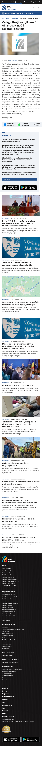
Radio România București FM (9, 597)
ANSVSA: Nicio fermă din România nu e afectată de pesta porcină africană (21, 142)
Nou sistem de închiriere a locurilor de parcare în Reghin (21, 522)
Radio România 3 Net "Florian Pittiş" (11, 581)
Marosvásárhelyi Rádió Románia (10, 618)
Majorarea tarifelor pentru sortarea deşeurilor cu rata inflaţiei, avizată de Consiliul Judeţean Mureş (21, 337)
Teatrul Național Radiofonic (9, 585)
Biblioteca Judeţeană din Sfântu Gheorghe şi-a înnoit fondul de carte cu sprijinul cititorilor (21, 148)
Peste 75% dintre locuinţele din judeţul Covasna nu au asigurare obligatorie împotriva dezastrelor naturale (21, 214)
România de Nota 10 (7, 644)
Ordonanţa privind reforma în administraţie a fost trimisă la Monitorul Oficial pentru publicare (21, 173)
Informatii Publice (8, 697)
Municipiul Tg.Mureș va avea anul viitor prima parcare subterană (21, 540)
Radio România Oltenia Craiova (10, 603)
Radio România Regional (8, 640)
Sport (4, 708)
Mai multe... (7, 179)
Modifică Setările (8, 717)
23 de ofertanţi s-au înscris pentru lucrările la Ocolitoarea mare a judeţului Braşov (21, 294)
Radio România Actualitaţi (8, 571)
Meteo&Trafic (7, 705)
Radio (4, 714)
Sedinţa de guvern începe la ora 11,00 (21, 377)
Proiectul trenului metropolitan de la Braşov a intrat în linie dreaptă (21, 484)
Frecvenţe (5, 691)
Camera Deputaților (7, 680)
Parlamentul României (7, 675)
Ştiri (3, 702)
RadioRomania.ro (6, 568)
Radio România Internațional (9, 579)
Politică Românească (7, 635)
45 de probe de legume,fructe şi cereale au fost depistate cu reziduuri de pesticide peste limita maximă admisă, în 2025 (21, 154)
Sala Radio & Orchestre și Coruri (10, 662)
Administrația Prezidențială (9, 671)
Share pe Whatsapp (25, 126)
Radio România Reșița (7, 607)
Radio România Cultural (8, 575)
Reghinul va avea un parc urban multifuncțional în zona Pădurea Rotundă (21, 503)
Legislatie (5, 694)
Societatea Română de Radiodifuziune (12, 669)
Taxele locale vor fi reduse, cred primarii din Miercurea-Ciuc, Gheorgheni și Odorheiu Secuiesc (21, 415)
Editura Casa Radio (7, 631)
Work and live (5, 648)
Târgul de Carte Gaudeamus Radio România (13, 629)
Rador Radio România (7, 655)
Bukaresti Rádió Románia (8, 614)
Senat (3, 678)
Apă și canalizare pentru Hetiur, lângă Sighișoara (21, 455)
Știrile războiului (6, 638)
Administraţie (14, 18)
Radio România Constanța (8, 601)
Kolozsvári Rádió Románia (8, 616)
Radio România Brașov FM (8, 595)
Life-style (5, 711)
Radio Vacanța (6, 620)
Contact (5, 700)
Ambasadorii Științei (7, 646)
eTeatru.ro (4, 588)
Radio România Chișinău (8, 583)
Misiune (5, 688)
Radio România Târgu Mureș (11, 2)
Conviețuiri (5, 627)
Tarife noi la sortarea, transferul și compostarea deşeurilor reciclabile (21, 255)
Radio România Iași (7, 605)
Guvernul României (7, 673)
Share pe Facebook (10, 126)
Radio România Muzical (8, 577)
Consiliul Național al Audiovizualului (10, 682)
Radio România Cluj (7, 599)
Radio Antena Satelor (7, 573)
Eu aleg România (6, 642)
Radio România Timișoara (8, 611)
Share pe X (38, 126)
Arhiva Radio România (7, 633)
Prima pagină (5, 18)
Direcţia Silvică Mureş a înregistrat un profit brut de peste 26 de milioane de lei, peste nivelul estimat (21, 160)
